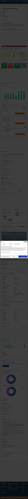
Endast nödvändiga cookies (5, 256)
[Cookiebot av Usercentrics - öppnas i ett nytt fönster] (24, 241)
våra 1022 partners (5, 247)
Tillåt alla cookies (23, 256)
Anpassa (14, 256)
